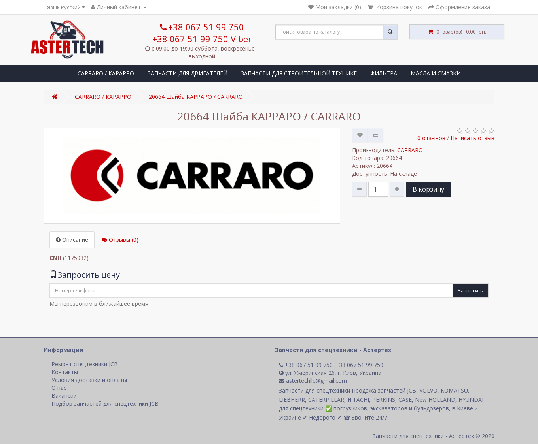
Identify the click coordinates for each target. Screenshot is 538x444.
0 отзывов (431, 138)
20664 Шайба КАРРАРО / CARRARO (196, 96)
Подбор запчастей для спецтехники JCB (105, 403)
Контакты (64, 372)
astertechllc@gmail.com (313, 380)
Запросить (470, 290)
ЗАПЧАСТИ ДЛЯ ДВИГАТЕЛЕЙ (187, 73)
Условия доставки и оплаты (89, 380)
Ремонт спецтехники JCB (84, 364)
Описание (72, 239)
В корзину (428, 189)
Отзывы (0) (120, 239)
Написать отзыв (472, 138)
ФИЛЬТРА (383, 73)
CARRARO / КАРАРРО (106, 73)
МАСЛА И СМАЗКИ (436, 73)
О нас (58, 387)
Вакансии (64, 395)
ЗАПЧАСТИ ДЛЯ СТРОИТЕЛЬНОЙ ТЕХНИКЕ (299, 73)
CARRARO (410, 150)
